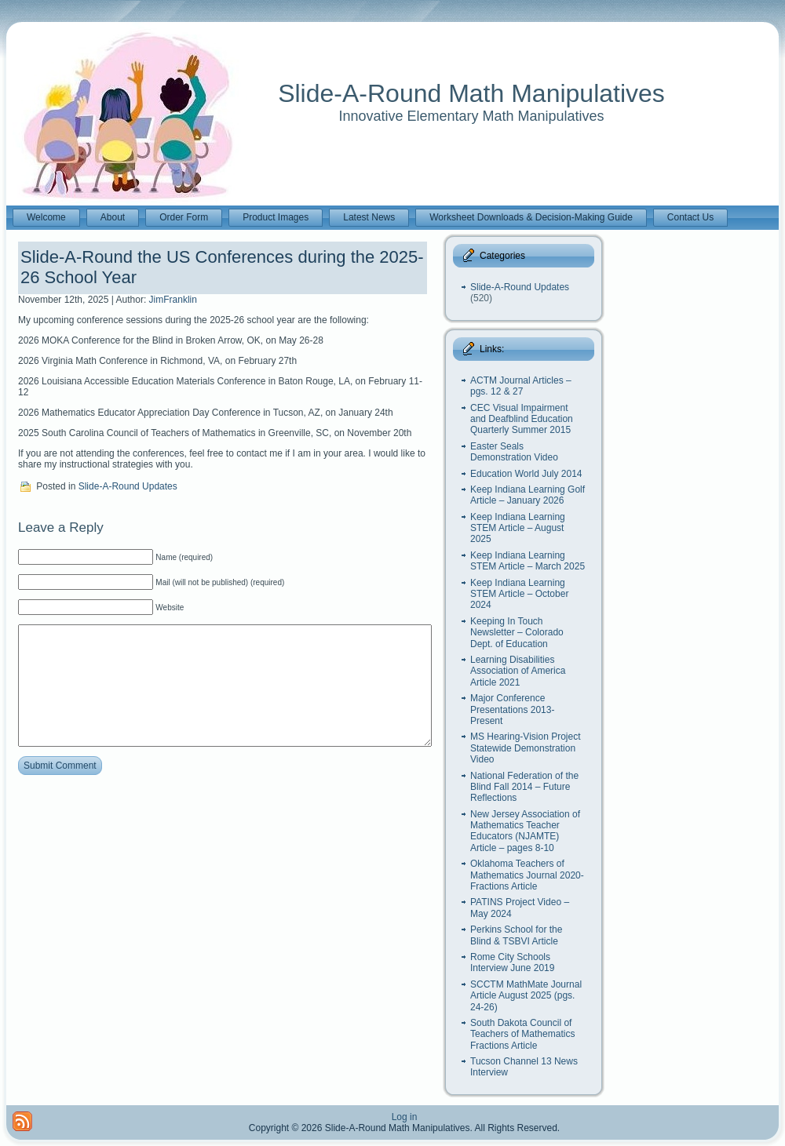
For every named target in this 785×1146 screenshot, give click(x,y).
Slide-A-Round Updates (127, 486)
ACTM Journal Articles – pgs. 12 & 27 (520, 386)
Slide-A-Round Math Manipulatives (471, 93)
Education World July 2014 (526, 473)
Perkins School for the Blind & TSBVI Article (516, 935)
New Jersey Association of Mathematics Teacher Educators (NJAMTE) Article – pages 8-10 (525, 831)
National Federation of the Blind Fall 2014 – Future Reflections (524, 787)
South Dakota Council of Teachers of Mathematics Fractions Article (522, 1034)
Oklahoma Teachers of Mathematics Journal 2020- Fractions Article (527, 875)
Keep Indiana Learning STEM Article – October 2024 (519, 594)
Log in (405, 1116)
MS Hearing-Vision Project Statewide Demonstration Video (525, 748)
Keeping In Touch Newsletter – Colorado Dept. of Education (517, 632)
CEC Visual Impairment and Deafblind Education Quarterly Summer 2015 (521, 419)
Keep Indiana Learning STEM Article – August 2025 (517, 528)
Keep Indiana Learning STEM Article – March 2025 (527, 561)
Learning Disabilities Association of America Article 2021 (517, 671)
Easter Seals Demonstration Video (514, 452)
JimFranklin (173, 299)
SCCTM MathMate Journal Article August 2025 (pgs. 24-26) (526, 996)
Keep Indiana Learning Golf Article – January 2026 (527, 495)
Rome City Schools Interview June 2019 (512, 962)
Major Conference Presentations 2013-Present (512, 709)
